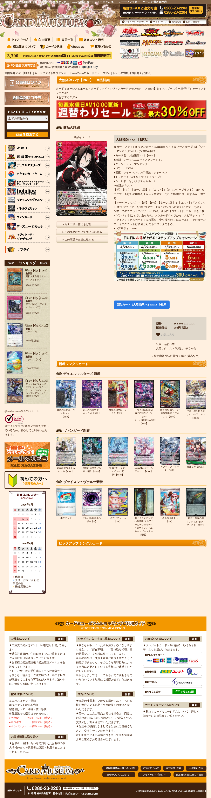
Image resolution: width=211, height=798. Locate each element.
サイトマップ (159, 21)
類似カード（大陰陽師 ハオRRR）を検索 (141, 304)
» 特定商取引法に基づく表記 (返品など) (175, 355)
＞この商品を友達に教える (78, 239)
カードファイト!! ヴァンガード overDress (115, 88)
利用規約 (176, 21)
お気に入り (165, 334)
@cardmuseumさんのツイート (22, 411)
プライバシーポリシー (136, 21)
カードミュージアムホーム (72, 88)
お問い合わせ (192, 21)
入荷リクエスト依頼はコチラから (176, 348)
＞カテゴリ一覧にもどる (76, 224)
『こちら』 (107, 675)
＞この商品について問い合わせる (82, 231)
